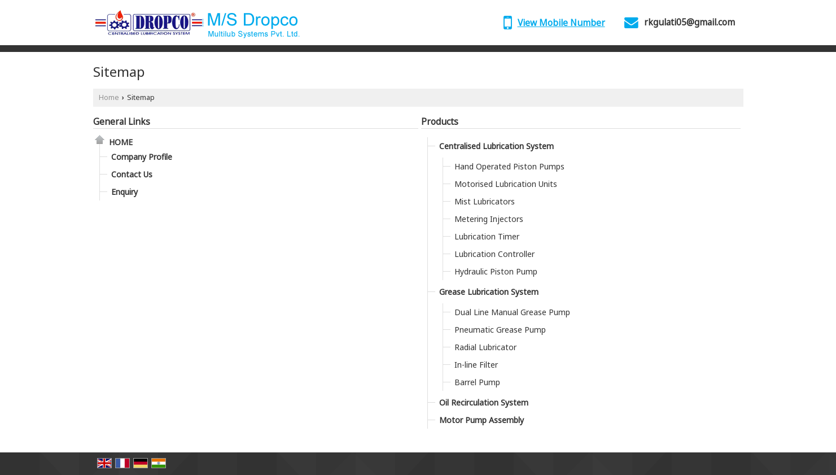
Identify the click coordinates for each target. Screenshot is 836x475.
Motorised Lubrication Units (505, 183)
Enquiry (124, 191)
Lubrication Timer (486, 236)
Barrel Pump (477, 382)
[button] (561, 23)
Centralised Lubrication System (496, 146)
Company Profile (141, 156)
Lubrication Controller (494, 254)
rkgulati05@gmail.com (689, 22)
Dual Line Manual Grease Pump (512, 312)
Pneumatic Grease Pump (500, 329)
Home (109, 97)
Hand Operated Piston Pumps (509, 166)
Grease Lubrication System (489, 291)
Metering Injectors (488, 218)
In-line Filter (476, 364)
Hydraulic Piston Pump (495, 271)
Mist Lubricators (484, 201)
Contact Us (131, 174)
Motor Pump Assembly (481, 420)
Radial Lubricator (485, 347)
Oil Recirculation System (483, 402)
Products (439, 122)
